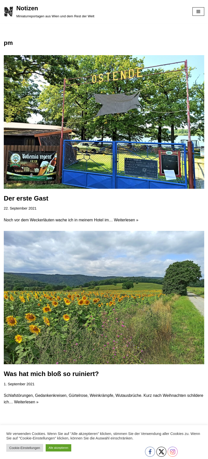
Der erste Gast (26, 198)
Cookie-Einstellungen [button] (24, 448)
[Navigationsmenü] (198, 11)
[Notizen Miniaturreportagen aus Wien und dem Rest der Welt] (49, 12)
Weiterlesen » (126, 220)
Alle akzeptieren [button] (58, 447)
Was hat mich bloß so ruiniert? (51, 374)
